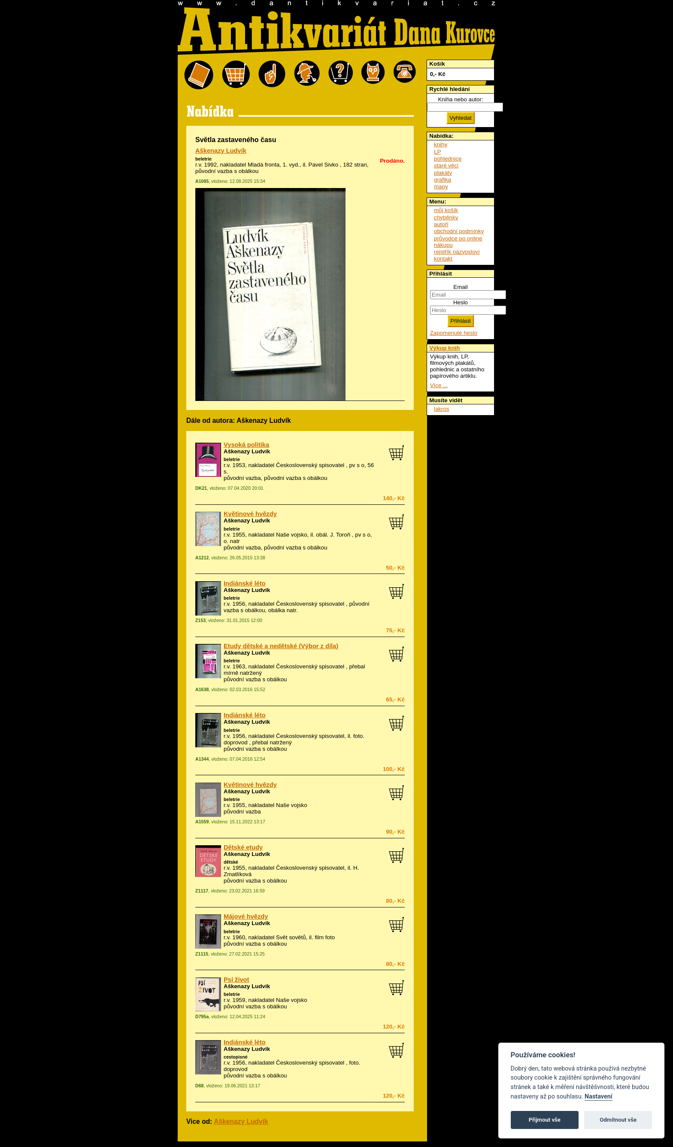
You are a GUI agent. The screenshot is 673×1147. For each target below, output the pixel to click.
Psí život (236, 979)
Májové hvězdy (246, 916)
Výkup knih (444, 348)
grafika (442, 179)
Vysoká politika (246, 444)
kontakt (443, 258)
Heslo (460, 302)
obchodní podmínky (459, 231)
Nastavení (598, 1096)
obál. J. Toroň (333, 534)
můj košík (446, 210)
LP (437, 152)
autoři (441, 224)
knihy (440, 144)
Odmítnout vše (618, 1120)
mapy (441, 186)
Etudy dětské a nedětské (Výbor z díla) (281, 646)
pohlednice (447, 158)
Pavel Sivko (324, 164)
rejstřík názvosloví (457, 252)
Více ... (439, 385)
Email (460, 287)
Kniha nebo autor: (460, 99)
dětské (231, 862)
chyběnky (446, 217)
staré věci (446, 165)
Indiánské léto (245, 583)
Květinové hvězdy (250, 513)
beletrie (203, 158)
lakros (441, 409)
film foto (325, 937)
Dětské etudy (243, 847)
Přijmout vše (545, 1120)
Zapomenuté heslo (453, 333)
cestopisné (236, 1056)
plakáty (443, 173)
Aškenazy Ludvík (220, 150)
